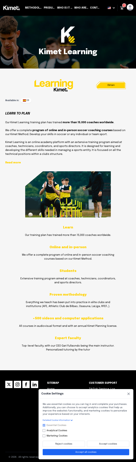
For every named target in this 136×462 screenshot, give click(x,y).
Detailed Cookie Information (58, 420)
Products (50, 7)
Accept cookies (108, 444)
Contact (95, 7)
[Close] (129, 394)
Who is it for (65, 7)
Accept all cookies (85, 452)
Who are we (81, 7)
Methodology (33, 7)
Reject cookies (63, 444)
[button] (122, 8)
